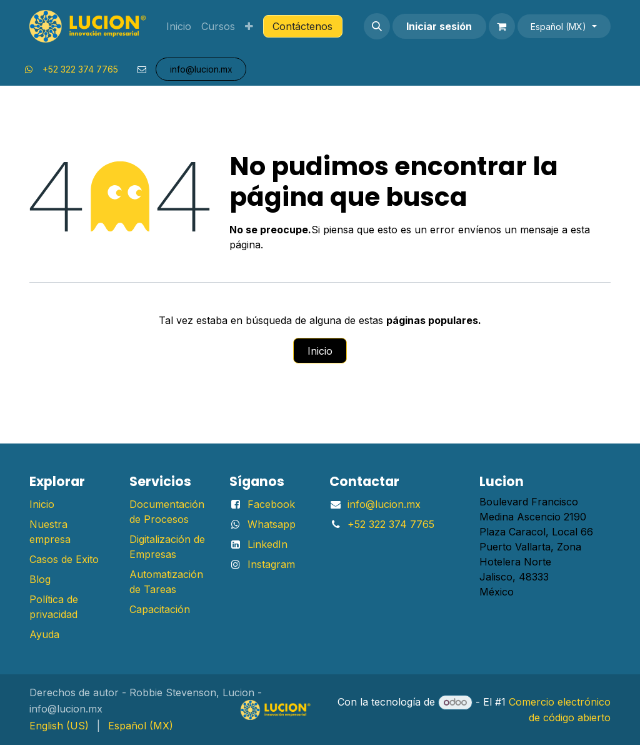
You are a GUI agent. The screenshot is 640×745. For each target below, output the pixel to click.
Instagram (271, 564)
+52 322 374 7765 (80, 69)
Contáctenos (302, 26)
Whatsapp (272, 524)
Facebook (271, 504)
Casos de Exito (64, 559)
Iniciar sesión (439, 26)
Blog (40, 579)
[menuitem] (178, 26)
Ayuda (44, 634)
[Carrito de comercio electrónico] (502, 26)
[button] (377, 26)
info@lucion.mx (384, 504)
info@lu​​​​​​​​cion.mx (201, 69)
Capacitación (159, 609)
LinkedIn (268, 544)
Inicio (320, 351)
